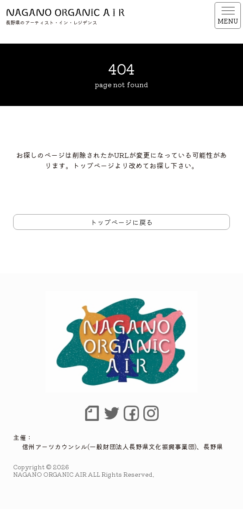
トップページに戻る (121, 222)
